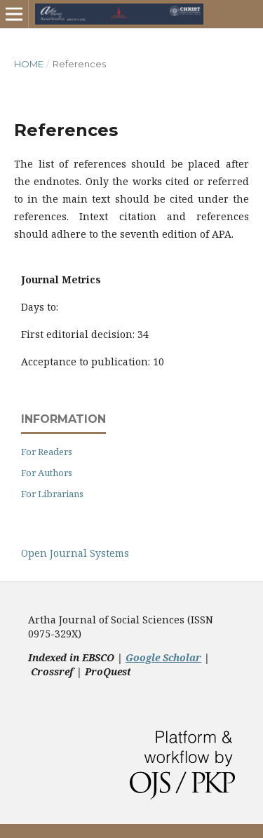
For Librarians (52, 493)
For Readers (46, 451)
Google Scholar (163, 657)
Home (28, 63)
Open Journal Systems (75, 553)
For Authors (46, 472)
